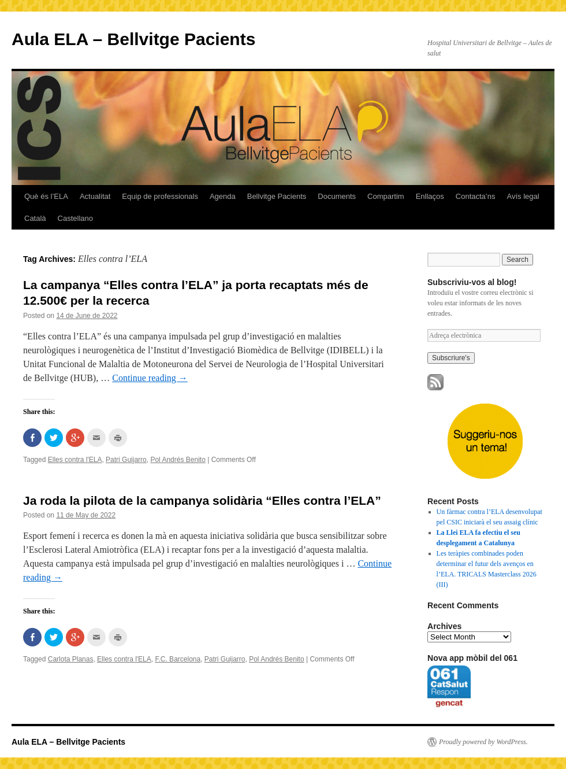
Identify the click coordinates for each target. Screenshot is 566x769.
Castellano (75, 218)
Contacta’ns (476, 196)
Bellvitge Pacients (277, 196)
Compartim (385, 196)
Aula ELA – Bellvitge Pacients (133, 39)
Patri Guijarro (126, 460)
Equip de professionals (160, 196)
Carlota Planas (71, 659)
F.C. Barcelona (177, 659)
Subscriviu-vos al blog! (471, 282)
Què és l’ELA (46, 196)
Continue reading (150, 378)
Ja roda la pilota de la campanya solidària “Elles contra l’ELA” (202, 500)
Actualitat (95, 196)
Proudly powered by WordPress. (483, 742)
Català (35, 218)
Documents (337, 196)
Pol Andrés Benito (177, 460)
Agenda (223, 196)
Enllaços (430, 196)
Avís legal (523, 196)
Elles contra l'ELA (75, 460)
